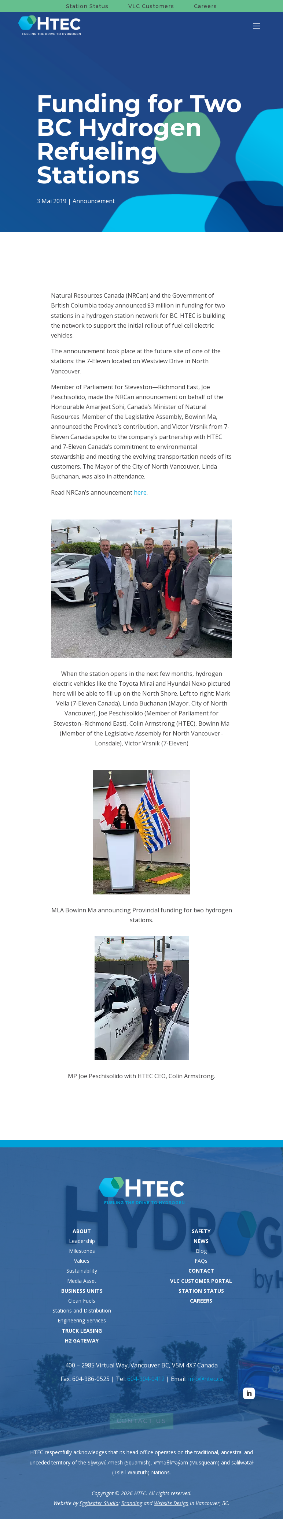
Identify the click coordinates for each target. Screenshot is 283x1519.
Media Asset (81, 1280)
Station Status (87, 6)
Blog (201, 1250)
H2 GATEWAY (82, 1340)
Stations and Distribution (81, 1310)
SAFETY (201, 1231)
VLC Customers (151, 6)
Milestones (82, 1250)
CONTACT (201, 1270)
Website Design (171, 1503)
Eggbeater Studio (99, 1503)
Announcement (94, 200)
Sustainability (81, 1270)
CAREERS (201, 1300)
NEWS (201, 1240)
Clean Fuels (81, 1300)
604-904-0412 (146, 1379)
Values (81, 1260)
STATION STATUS (201, 1290)
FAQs (201, 1260)
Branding (131, 1503)
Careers (205, 6)
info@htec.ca (205, 1379)
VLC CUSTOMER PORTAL (201, 1280)
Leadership (82, 1240)
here (140, 492)
